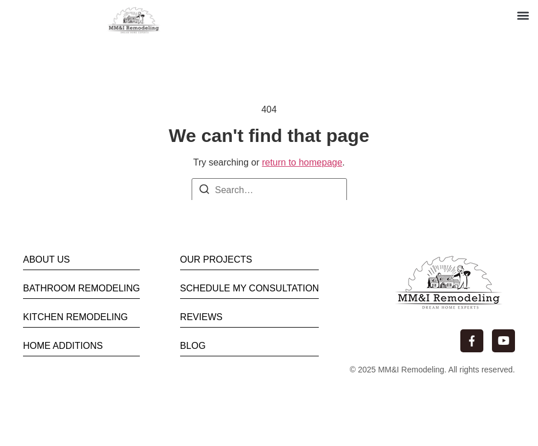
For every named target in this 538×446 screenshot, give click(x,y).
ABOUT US (46, 259)
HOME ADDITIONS (63, 346)
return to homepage (302, 162)
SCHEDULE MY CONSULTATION (249, 288)
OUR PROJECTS (216, 259)
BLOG (192, 346)
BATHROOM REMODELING (81, 288)
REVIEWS (201, 317)
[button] (522, 15)
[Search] (204, 191)
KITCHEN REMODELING (75, 317)
